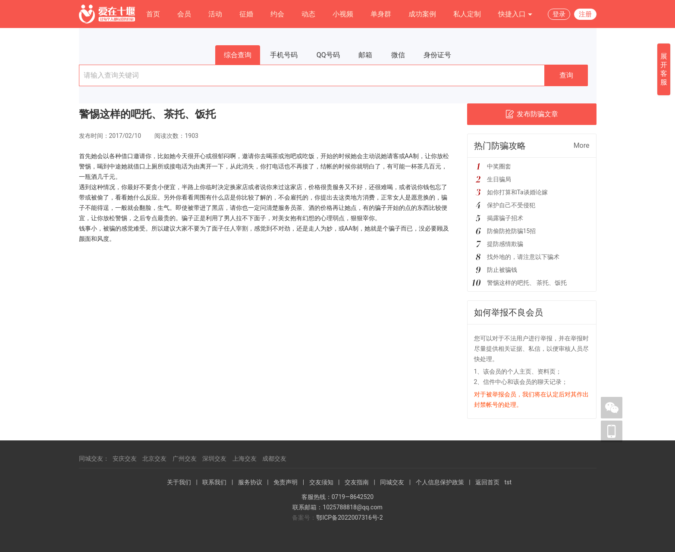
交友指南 (357, 482)
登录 (559, 14)
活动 (215, 14)
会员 (184, 14)
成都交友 (274, 458)
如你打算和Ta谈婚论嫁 (517, 192)
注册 (585, 14)
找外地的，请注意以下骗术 (523, 256)
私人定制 (467, 14)
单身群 (380, 14)
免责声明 (285, 482)
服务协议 (250, 482)
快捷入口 (515, 14)
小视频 (343, 14)
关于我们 (179, 482)
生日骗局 (499, 179)
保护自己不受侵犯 (511, 205)
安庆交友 (125, 458)
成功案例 (422, 14)
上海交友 (244, 458)
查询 (566, 75)
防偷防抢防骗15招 (511, 231)
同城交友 (392, 482)
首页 (153, 14)
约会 (277, 14)
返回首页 (487, 482)
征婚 (246, 14)
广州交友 (185, 458)
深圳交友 (214, 458)
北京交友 (154, 458)
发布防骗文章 (531, 114)
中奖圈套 (499, 166)
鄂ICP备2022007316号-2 (349, 517)
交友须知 (321, 482)
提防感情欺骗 (505, 243)
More (582, 145)
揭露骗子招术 (505, 218)
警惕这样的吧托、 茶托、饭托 (527, 282)
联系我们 (214, 482)
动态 (308, 14)
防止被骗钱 (502, 269)
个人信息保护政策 (440, 482)
